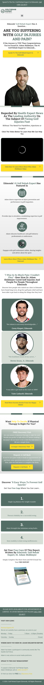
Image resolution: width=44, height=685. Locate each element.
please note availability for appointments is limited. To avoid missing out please (22, 612)
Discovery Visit (26, 674)
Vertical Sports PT (7, 628)
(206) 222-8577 (22, 670)
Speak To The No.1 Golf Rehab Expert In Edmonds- (22, 3)
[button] (22, 15)
